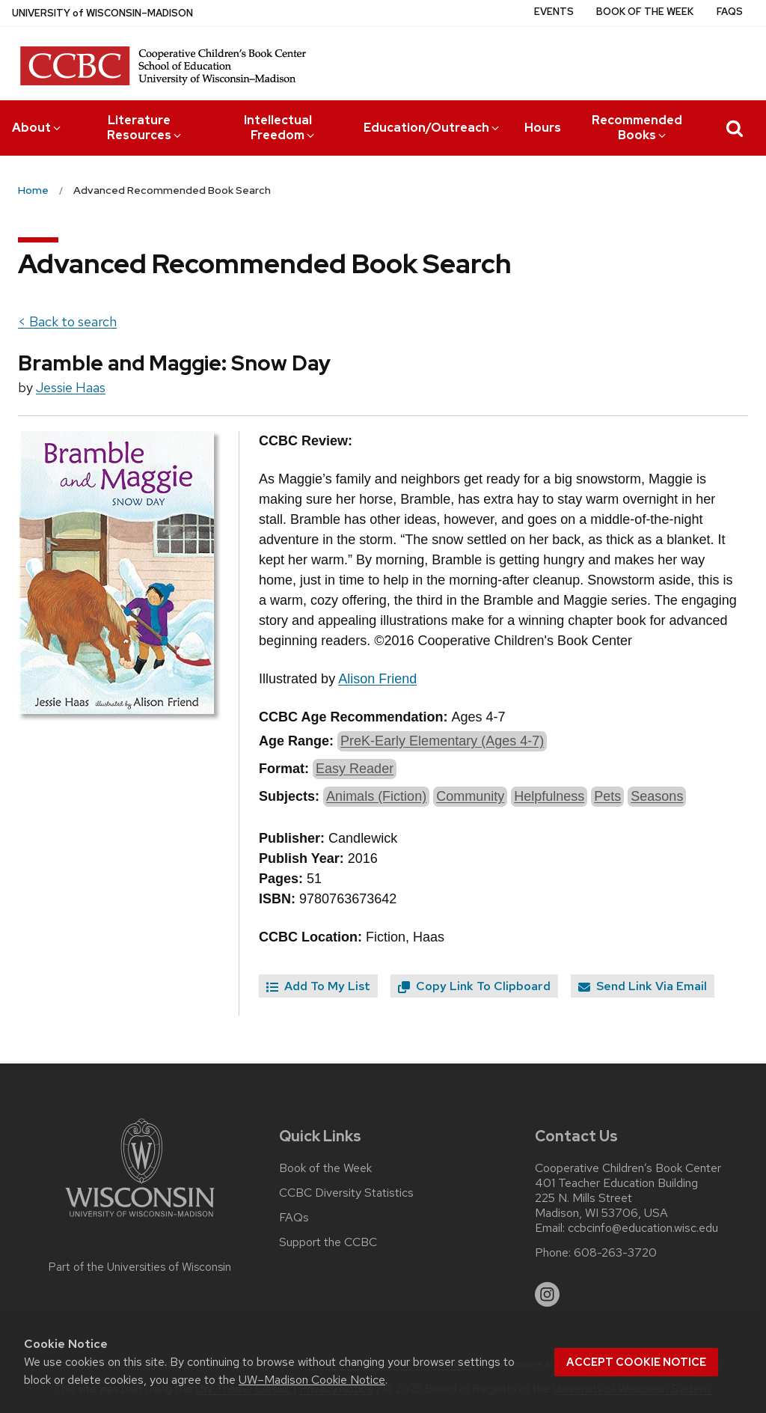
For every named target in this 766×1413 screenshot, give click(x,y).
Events (554, 11)
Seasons (657, 796)
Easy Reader (354, 768)
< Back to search (67, 321)
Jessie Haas (70, 387)
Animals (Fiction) (376, 796)
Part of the (140, 1267)
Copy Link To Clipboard (474, 986)
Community (470, 796)
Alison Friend (377, 678)
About (37, 127)
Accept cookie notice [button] (636, 1362)
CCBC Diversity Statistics (346, 1192)
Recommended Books (637, 127)
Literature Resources (145, 127)
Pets (607, 796)
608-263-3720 (615, 1252)
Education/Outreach (432, 127)
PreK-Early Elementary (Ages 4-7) (442, 740)
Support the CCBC (328, 1242)
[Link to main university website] (140, 1219)
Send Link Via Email (642, 986)
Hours (542, 127)
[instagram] (547, 1294)
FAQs (730, 11)
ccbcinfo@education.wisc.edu (643, 1228)
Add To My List (318, 986)
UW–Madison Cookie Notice (312, 1380)
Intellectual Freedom (280, 127)
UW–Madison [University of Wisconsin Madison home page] (102, 13)
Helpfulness (549, 796)
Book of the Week (644, 11)
